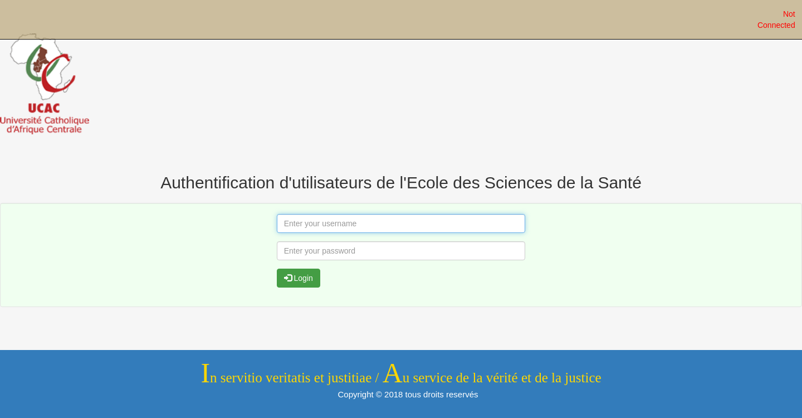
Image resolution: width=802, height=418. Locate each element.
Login (298, 278)
